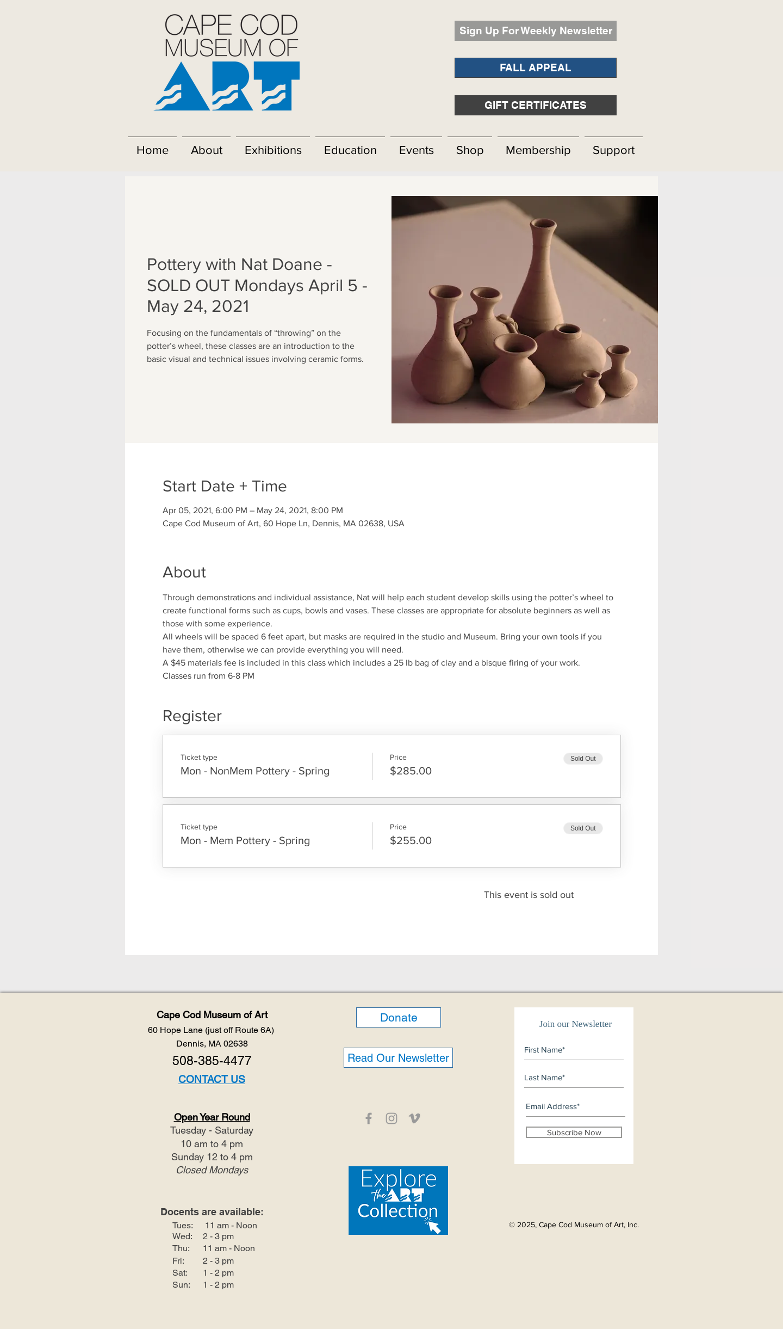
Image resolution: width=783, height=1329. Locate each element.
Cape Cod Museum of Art (212, 1014)
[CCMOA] (368, 1118)
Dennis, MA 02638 (212, 1043)
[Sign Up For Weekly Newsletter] (536, 31)
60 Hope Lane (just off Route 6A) (212, 1030)
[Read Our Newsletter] (398, 1058)
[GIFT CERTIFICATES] (536, 105)
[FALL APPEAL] (536, 68)
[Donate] (398, 1017)
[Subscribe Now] (574, 1132)
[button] (206, 145)
